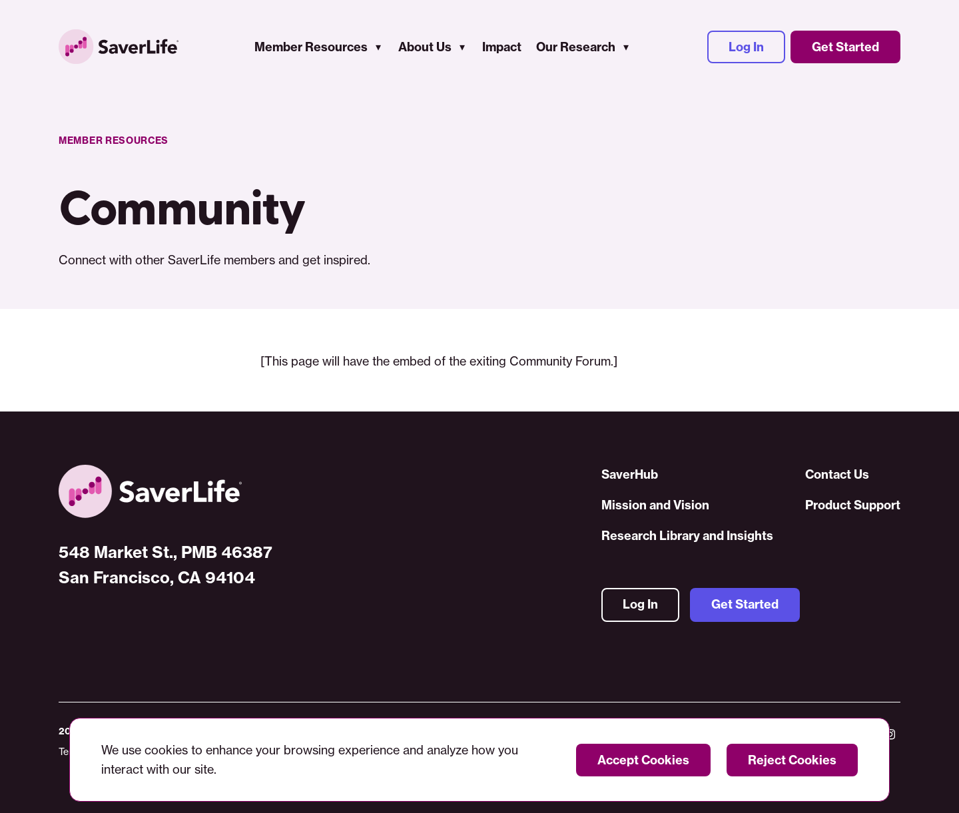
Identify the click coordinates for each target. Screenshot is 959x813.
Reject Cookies (792, 760)
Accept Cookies (643, 760)
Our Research (575, 47)
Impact (501, 47)
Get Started (845, 47)
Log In (746, 47)
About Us (425, 47)
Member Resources (311, 47)
